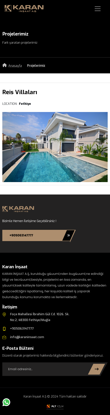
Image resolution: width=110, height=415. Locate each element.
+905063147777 (39, 235)
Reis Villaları (19, 92)
